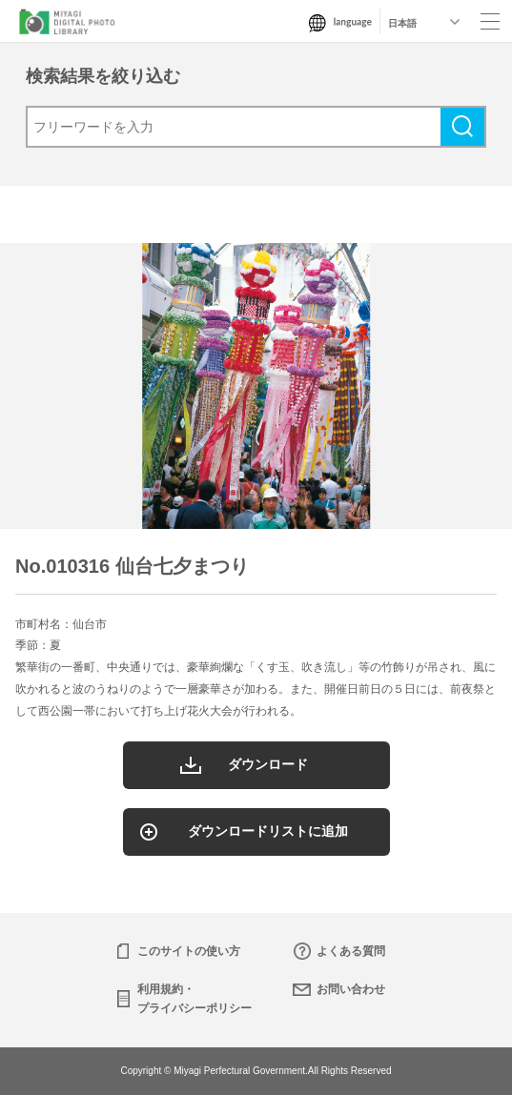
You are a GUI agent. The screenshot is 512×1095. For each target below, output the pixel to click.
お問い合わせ (351, 989)
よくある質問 (351, 951)
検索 (462, 127)
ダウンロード (268, 764)
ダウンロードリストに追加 (268, 831)
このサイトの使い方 (188, 951)
